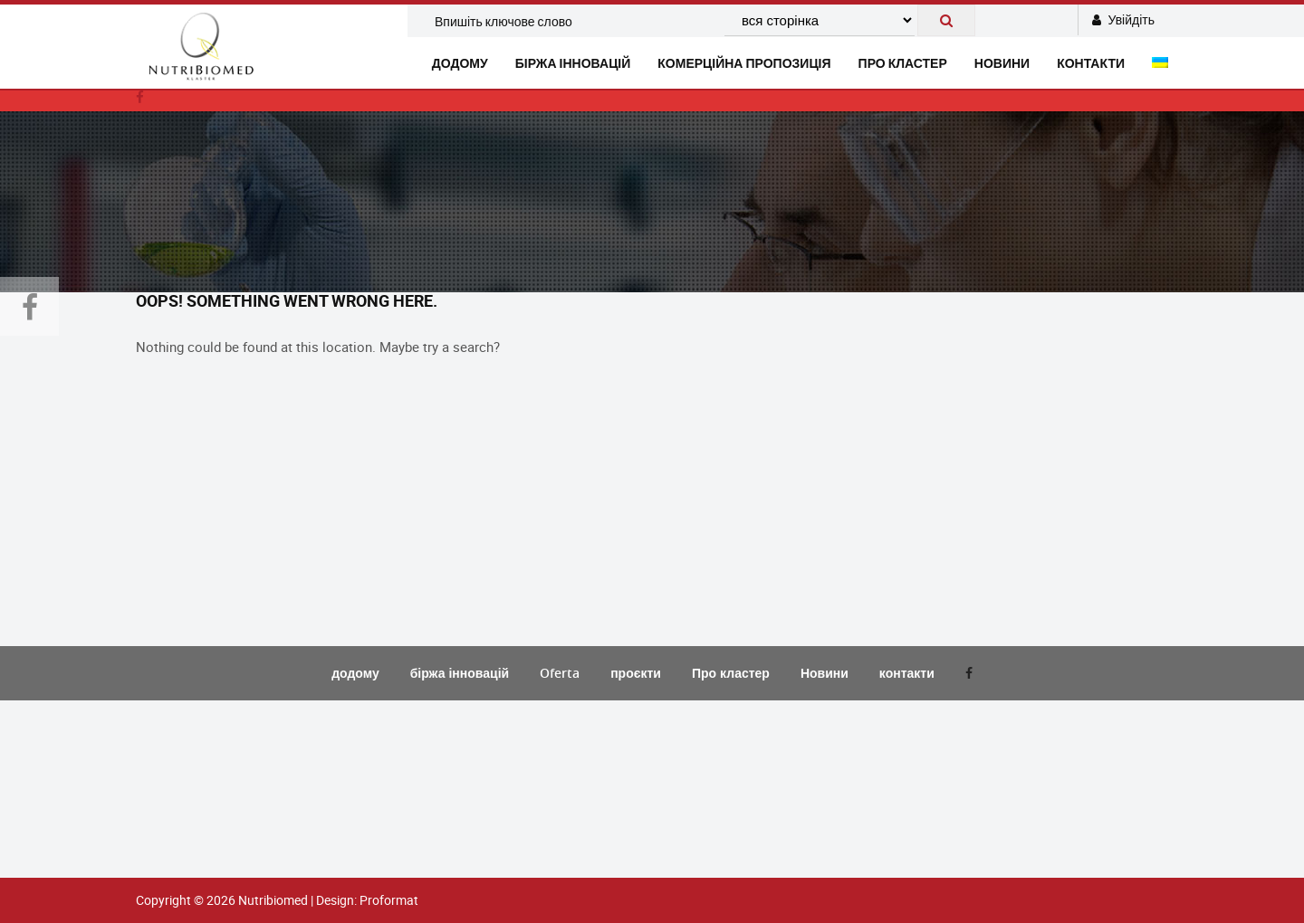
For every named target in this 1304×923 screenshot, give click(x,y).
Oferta (560, 672)
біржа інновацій (573, 62)
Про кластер (902, 62)
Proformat (389, 900)
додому (460, 62)
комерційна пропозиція (743, 62)
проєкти (635, 672)
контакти (1091, 62)
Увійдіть (1123, 19)
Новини (825, 672)
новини (1002, 62)
